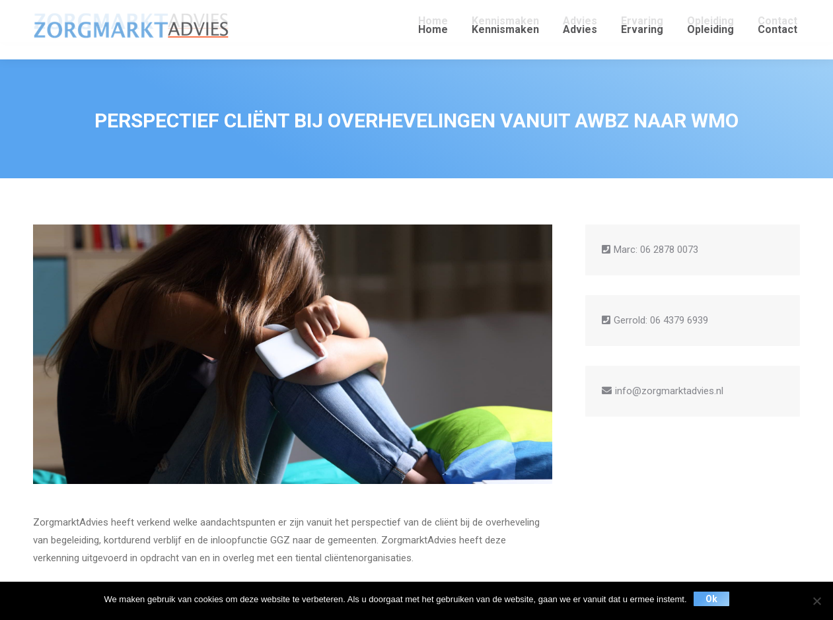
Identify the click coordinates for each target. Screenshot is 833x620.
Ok (711, 599)
